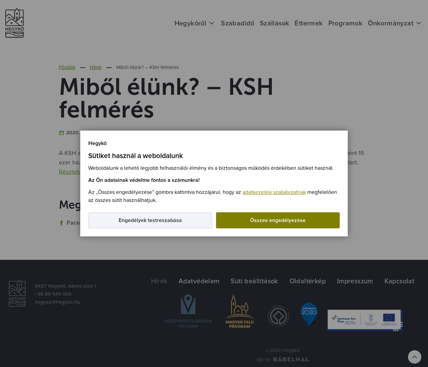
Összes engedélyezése (278, 220)
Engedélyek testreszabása (150, 220)
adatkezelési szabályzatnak (274, 192)
